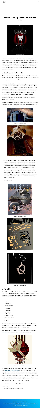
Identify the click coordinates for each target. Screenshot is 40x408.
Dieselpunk (14, 388)
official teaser (4, 332)
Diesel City (28, 58)
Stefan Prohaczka (19, 388)
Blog (8, 386)
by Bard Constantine (12, 370)
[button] (38, 2)
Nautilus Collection (22, 405)
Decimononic (4, 2)
